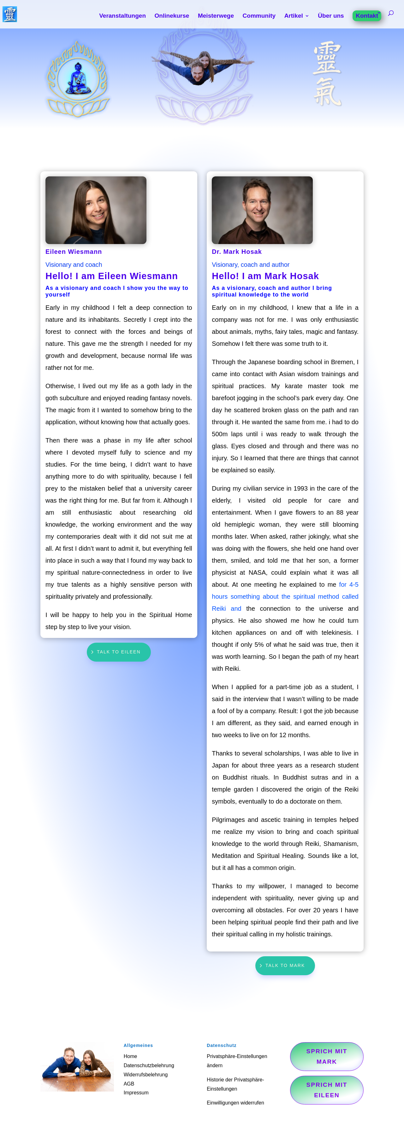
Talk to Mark (285, 965)
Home (130, 1056)
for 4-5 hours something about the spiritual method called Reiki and (285, 596)
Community (259, 16)
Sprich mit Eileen (327, 1089)
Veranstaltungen (122, 16)
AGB (129, 1083)
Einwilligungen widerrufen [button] (235, 1102)
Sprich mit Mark (327, 1056)
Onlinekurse (172, 16)
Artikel (293, 16)
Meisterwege (216, 16)
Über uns (331, 16)
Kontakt (367, 15)
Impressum (136, 1092)
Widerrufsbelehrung (146, 1074)
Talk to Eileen (119, 651)
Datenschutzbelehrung (149, 1065)
